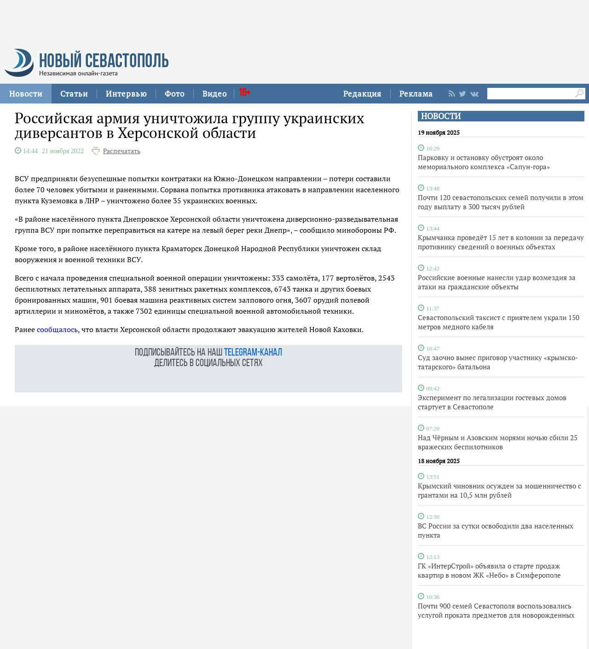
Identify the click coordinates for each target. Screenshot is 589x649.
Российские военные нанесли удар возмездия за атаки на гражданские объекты (497, 282)
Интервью (126, 93)
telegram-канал (253, 353)
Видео (214, 93)
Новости (25, 93)
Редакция (362, 93)
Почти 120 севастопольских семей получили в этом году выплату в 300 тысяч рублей (500, 202)
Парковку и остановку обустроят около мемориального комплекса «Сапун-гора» (484, 162)
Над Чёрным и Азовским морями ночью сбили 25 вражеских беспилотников (497, 442)
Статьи (74, 93)
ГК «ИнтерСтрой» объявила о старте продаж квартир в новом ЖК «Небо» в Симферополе (489, 570)
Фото (175, 93)
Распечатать (121, 151)
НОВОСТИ (441, 116)
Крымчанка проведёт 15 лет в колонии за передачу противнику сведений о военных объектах (501, 242)
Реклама (416, 93)
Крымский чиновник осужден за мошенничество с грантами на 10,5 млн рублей (499, 490)
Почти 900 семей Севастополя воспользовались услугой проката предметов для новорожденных (496, 610)
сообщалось (57, 329)
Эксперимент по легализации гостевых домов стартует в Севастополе (492, 402)
